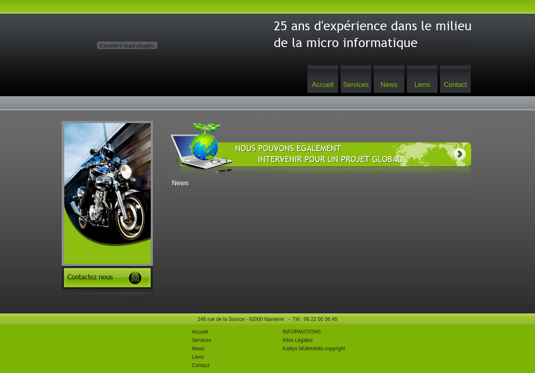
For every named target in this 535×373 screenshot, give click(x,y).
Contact (455, 84)
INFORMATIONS (302, 332)
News (388, 84)
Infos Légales (297, 340)
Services (356, 84)
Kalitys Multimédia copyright (314, 349)
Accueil (323, 84)
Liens (422, 84)
